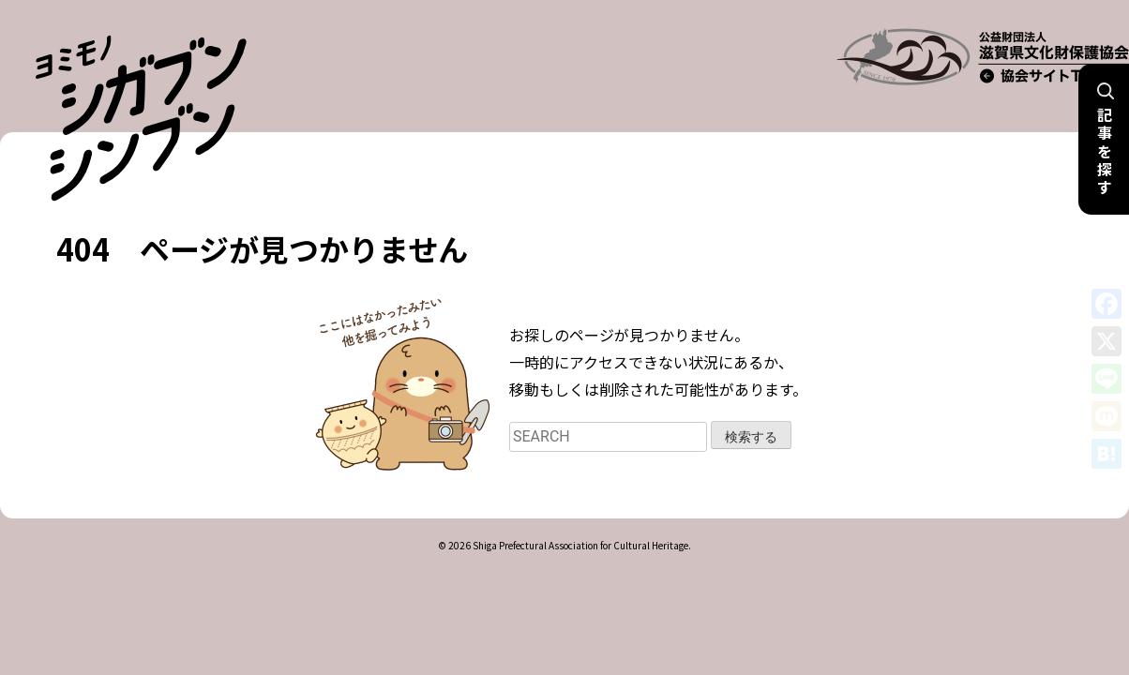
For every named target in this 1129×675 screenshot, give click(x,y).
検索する (751, 412)
